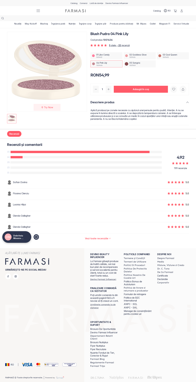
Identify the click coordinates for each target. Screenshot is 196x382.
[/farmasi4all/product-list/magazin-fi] (164, 18)
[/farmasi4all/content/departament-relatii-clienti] (104, 331)
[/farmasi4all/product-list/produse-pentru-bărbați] (121, 18)
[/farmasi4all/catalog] (74, 3)
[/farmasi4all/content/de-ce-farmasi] (165, 266)
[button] (141, 83)
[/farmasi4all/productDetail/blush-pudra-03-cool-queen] (173, 50)
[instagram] (16, 270)
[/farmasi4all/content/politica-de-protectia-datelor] (138, 264)
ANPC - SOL (130, 298)
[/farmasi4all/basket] (175, 10)
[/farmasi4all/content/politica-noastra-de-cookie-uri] (138, 271)
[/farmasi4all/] (23, 10)
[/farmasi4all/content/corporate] (163, 276)
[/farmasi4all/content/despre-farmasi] (165, 252)
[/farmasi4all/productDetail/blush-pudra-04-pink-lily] (106, 58)
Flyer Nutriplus (97, 340)
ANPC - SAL (130, 301)
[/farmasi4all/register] (84, 3)
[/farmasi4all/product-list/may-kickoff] (31, 18)
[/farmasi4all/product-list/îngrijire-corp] (85, 18)
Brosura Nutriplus (99, 336)
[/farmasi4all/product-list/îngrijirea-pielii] (58, 18)
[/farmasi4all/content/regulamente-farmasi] (102, 356)
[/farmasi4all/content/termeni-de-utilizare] (135, 256)
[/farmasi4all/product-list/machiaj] (44, 18)
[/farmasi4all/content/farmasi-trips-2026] (97, 360)
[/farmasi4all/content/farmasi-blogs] (97, 353)
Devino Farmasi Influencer (104, 326)
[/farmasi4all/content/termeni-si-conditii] (134, 252)
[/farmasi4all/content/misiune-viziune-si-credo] (170, 259)
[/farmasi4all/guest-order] (104, 300)
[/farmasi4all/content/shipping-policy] (138, 283)
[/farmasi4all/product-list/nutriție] (72, 18)
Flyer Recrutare (98, 343)
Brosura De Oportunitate (103, 323)
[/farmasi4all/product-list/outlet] (152, 18)
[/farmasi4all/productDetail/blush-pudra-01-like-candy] (106, 50)
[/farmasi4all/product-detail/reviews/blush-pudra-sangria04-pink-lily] (98, 232)
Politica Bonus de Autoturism (133, 277)
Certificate (162, 269)
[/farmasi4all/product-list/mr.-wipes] (141, 18)
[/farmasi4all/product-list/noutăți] (18, 18)
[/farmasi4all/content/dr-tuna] (163, 262)
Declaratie (162, 273)
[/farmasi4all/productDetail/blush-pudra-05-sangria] (140, 58)
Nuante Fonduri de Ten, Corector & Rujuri (102, 348)
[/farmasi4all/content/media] (160, 256)
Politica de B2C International (132, 293)
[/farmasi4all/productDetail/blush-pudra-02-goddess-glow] (140, 50)
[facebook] (8, 270)
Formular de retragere (135, 288)
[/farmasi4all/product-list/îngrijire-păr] (100, 18)
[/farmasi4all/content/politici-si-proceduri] (134, 259)
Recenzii (14, 128)
